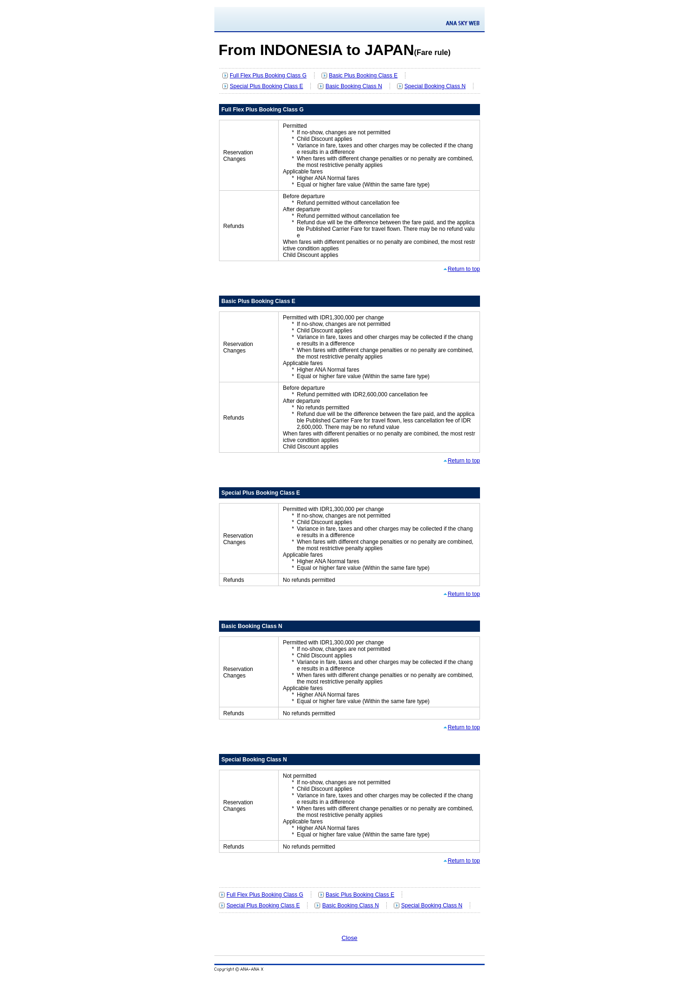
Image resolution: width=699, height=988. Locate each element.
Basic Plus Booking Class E (363, 75)
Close (349, 937)
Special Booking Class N (435, 86)
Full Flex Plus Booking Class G (268, 75)
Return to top (464, 269)
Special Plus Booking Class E (266, 86)
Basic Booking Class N (353, 86)
